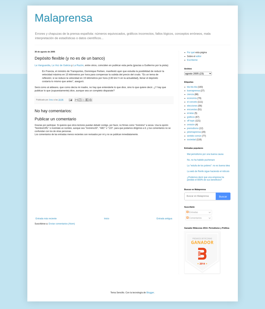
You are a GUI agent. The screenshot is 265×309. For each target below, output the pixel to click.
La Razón (78, 65)
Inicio (106, 218)
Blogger (150, 292)
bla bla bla (192, 87)
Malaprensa (64, 18)
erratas (190, 113)
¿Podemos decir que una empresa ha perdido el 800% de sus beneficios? (205, 178)
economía (192, 98)
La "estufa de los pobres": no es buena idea (208, 165)
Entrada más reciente (46, 218)
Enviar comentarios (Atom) (62, 223)
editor (198, 56)
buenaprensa (193, 90)
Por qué (191, 52)
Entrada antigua (164, 218)
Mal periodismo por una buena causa (205, 154)
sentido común (194, 136)
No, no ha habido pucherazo (201, 160)
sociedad (191, 139)
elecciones (192, 105)
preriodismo (193, 128)
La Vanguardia (42, 65)
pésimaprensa (194, 132)
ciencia (190, 94)
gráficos (191, 117)
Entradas (192, 212)
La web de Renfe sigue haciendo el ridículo (208, 171)
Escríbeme (192, 60)
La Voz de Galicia (61, 65)
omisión (191, 124)
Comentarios (194, 218)
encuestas (192, 109)
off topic (191, 120)
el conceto (192, 102)
